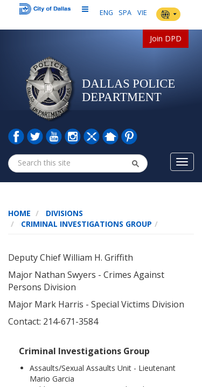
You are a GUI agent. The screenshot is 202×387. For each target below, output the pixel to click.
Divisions (64, 213)
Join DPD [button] (166, 38)
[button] (135, 163)
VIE (142, 12)
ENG (106, 12)
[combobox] (58, 163)
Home (19, 213)
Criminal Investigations (72, 224)
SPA (125, 12)
